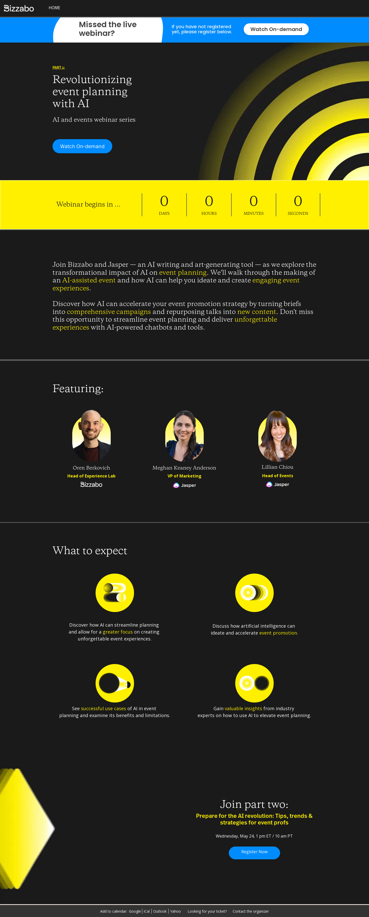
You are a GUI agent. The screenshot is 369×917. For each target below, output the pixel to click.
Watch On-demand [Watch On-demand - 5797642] (82, 146)
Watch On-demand (276, 29)
